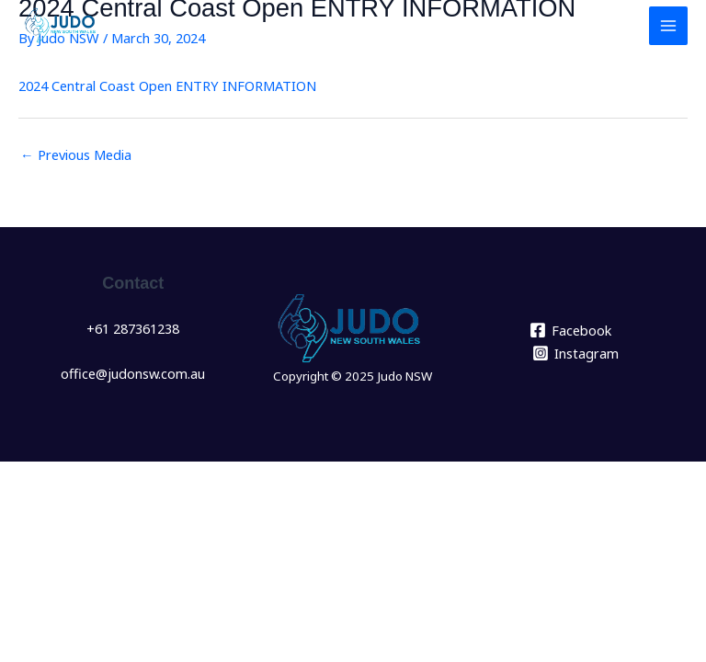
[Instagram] (575, 353)
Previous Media (75, 154)
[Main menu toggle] (668, 25)
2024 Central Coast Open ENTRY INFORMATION (167, 85)
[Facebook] (570, 330)
